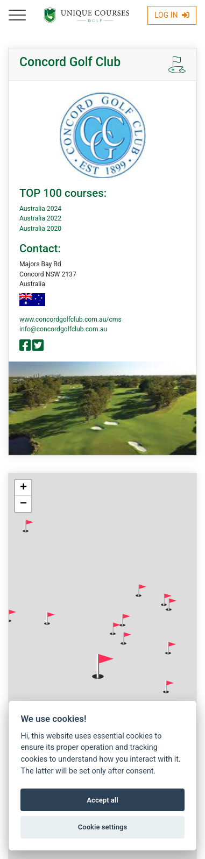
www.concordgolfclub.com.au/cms (70, 319)
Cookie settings (103, 827)
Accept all (102, 800)
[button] (28, 526)
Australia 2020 (40, 228)
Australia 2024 (40, 208)
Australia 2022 (40, 218)
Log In (171, 15)
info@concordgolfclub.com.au (63, 329)
